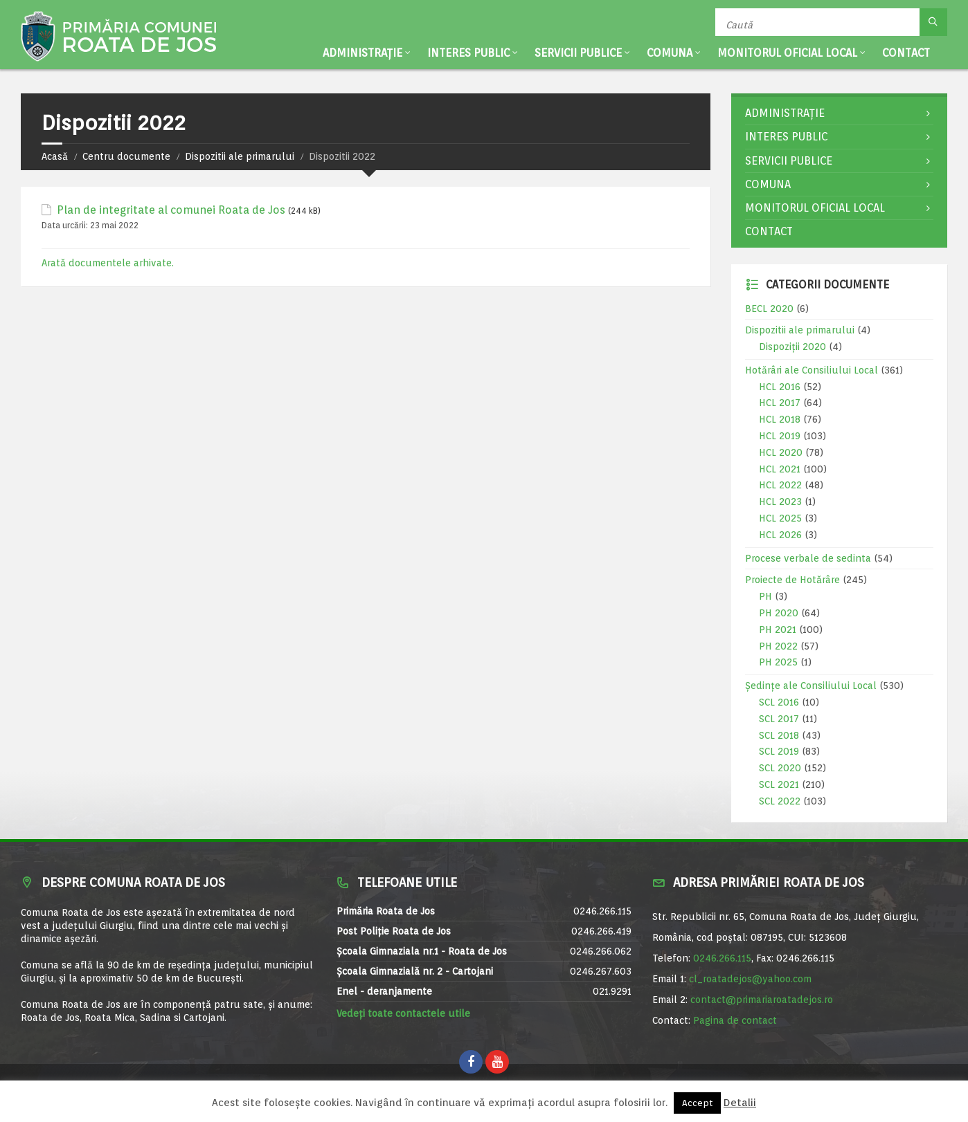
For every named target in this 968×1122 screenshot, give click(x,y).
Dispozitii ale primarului (239, 156)
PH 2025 (778, 662)
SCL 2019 (779, 751)
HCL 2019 (779, 435)
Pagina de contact (735, 1020)
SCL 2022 (779, 801)
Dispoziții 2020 (792, 346)
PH (765, 596)
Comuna (669, 52)
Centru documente (126, 156)
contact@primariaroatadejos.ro (761, 999)
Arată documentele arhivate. (108, 262)
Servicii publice (578, 52)
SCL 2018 (779, 735)
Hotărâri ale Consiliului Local (811, 370)
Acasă (55, 156)
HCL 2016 (779, 386)
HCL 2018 (779, 419)
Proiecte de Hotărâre (792, 579)
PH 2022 (778, 646)
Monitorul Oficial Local (787, 52)
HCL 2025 (780, 518)
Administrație (362, 52)
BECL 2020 (769, 308)
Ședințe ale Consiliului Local (811, 685)
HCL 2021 (779, 469)
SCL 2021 (779, 784)
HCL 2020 (781, 452)
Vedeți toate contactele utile (403, 1013)
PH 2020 (778, 612)
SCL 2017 (779, 718)
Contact (906, 52)
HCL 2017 (779, 402)
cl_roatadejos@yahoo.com (750, 978)
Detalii (740, 1102)
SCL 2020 (780, 767)
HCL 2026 (780, 534)
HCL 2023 (780, 501)
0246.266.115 (722, 958)
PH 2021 (777, 629)
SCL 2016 (779, 702)
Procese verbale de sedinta (808, 558)
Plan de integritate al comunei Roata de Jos (171, 210)
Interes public (468, 52)
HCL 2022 (780, 484)
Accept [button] (697, 1103)
